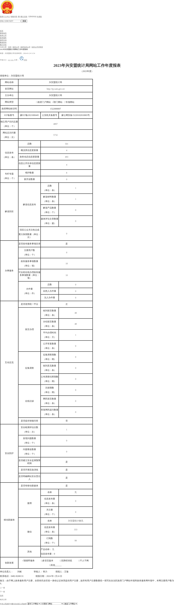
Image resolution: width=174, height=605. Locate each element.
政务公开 (3, 35)
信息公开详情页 (37, 47)
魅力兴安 (3, 45)
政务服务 (3, 38)
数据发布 (3, 42)
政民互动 (3, 40)
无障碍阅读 (32, 17)
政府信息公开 (25, 47)
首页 (1, 31)
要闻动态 (3, 33)
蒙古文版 (24, 17)
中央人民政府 (5, 604)
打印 (23, 60)
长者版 (39, 17)
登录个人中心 (5, 17)
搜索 (24, 21)
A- (13, 60)
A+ (9, 60)
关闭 (1, 596)
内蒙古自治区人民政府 (18, 604)
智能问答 (14, 17)
